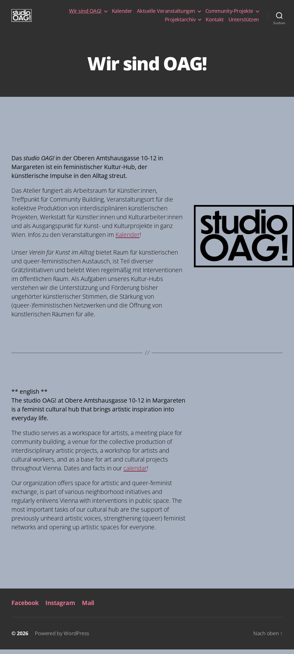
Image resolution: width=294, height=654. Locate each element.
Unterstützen (243, 22)
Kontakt (215, 22)
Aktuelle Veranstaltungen (166, 13)
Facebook (24, 607)
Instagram (60, 607)
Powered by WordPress (62, 637)
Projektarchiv (180, 22)
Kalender (122, 13)
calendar (135, 473)
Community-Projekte (229, 13)
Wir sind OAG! (85, 13)
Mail (88, 607)
